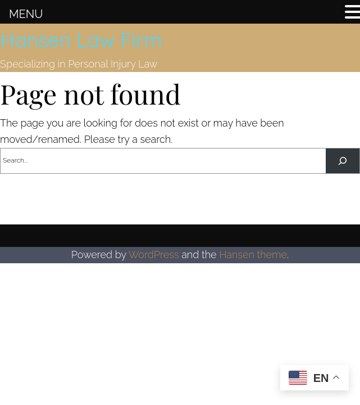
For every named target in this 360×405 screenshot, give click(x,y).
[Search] (342, 160)
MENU (26, 14)
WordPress (154, 254)
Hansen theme (253, 254)
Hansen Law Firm (81, 39)
